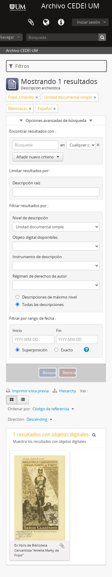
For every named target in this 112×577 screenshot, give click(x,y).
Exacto (63, 350)
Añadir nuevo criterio (37, 157)
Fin (59, 330)
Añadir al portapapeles (62, 546)
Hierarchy (65, 391)
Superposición (31, 350)
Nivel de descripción (30, 218)
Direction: (16, 419)
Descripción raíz (26, 183)
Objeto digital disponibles (35, 237)
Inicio (17, 330)
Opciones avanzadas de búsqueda (56, 120)
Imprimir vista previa (27, 391)
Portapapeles (31, 22)
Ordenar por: (19, 408)
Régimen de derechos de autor (40, 276)
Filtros (19, 66)
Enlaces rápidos (60, 22)
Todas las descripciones (40, 304)
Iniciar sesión (88, 22)
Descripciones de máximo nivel (46, 297)
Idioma (46, 22)
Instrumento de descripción (37, 256)
